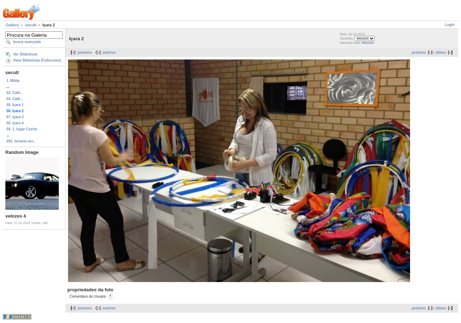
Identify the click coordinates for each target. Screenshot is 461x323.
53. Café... (14, 93)
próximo (419, 52)
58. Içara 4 (15, 123)
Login (450, 25)
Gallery (12, 25)
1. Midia (13, 81)
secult (30, 25)
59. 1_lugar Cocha (21, 129)
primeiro (85, 52)
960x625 (368, 43)
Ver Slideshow (25, 54)
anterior (109, 52)
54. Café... (14, 99)
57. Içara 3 (15, 117)
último (440, 52)
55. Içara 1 (15, 105)
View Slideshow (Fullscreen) (37, 60)
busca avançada (27, 42)
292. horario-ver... (21, 141)
